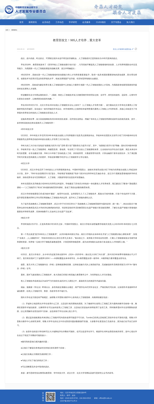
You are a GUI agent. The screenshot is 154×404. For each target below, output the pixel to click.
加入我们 (130, 22)
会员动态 (46, 22)
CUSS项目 (101, 22)
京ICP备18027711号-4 (68, 401)
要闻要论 (14, 30)
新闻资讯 (33, 22)
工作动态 (59, 22)
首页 (21, 22)
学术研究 (73, 22)
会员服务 (86, 22)
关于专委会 (116, 22)
